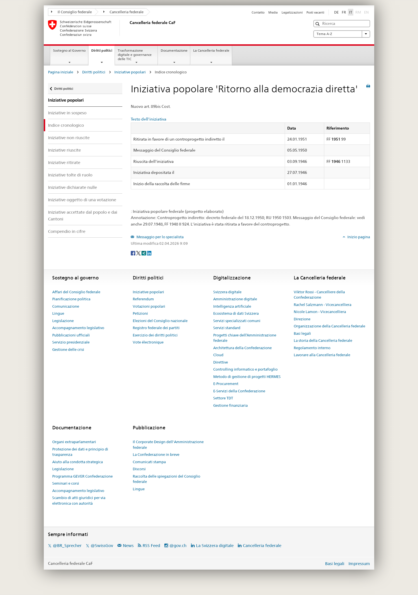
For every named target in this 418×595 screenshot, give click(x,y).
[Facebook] (133, 253)
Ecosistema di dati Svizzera (236, 313)
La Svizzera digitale (215, 545)
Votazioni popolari (149, 306)
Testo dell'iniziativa (148, 119)
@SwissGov (102, 545)
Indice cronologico (66, 125)
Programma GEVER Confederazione (82, 476)
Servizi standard (226, 327)
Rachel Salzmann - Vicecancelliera (322, 304)
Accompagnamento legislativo (78, 327)
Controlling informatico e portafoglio (245, 369)
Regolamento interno (312, 347)
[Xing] (144, 253)
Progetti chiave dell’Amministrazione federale (244, 338)
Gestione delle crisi (68, 349)
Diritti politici (103, 52)
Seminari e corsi (65, 483)
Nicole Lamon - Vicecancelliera (320, 311)
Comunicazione (65, 306)
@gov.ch (177, 545)
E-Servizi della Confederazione (239, 391)
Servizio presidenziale (71, 342)
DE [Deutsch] (336, 12)
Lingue (58, 313)
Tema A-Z (342, 34)
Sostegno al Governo (69, 50)
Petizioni (140, 313)
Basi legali (302, 333)
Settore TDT (223, 398)
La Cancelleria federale (211, 50)
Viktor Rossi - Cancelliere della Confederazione (319, 295)
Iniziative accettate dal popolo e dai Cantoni (82, 215)
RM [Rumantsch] (358, 12)
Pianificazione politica (71, 299)
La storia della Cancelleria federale (323, 340)
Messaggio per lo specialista (160, 237)
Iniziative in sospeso (67, 112)
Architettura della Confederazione (242, 347)
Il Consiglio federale (71, 11)
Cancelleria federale (123, 11)
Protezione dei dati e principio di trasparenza (80, 452)
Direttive (220, 362)
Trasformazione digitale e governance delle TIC (135, 54)
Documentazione (174, 50)
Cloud (218, 355)
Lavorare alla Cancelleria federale (322, 355)
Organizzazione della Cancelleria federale (329, 326)
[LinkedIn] (149, 253)
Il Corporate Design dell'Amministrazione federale (168, 444)
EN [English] (366, 12)
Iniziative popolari (130, 72)
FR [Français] (344, 12)
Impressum (359, 563)
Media (273, 12)
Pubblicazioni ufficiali (71, 335)
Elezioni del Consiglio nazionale (160, 320)
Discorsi (139, 469)
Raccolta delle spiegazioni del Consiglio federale (166, 479)
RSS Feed (151, 545)
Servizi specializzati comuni (236, 320)
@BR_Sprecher (67, 545)
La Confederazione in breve (156, 454)
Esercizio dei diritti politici (155, 335)
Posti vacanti (315, 12)
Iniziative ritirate (64, 162)
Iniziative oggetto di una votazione (82, 199)
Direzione (302, 319)
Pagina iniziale (60, 72)
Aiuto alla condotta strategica (77, 462)
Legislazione (63, 320)
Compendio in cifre (66, 231)
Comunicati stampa (149, 462)
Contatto (258, 12)
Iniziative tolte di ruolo (70, 175)
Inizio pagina (358, 237)
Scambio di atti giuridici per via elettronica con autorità (78, 500)
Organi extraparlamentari (74, 441)
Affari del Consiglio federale (76, 292)
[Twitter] (138, 253)
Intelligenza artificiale (232, 306)
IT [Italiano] (350, 12)
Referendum (143, 299)
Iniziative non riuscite (69, 137)
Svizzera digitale (227, 292)
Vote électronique (148, 342)
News (128, 545)
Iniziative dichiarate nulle (72, 187)
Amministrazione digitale (235, 299)
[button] (318, 23)
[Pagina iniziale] (128, 28)
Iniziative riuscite (64, 150)
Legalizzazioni (292, 12)
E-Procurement (225, 383)
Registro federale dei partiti (156, 327)
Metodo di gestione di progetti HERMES (247, 376)
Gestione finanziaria (230, 405)
